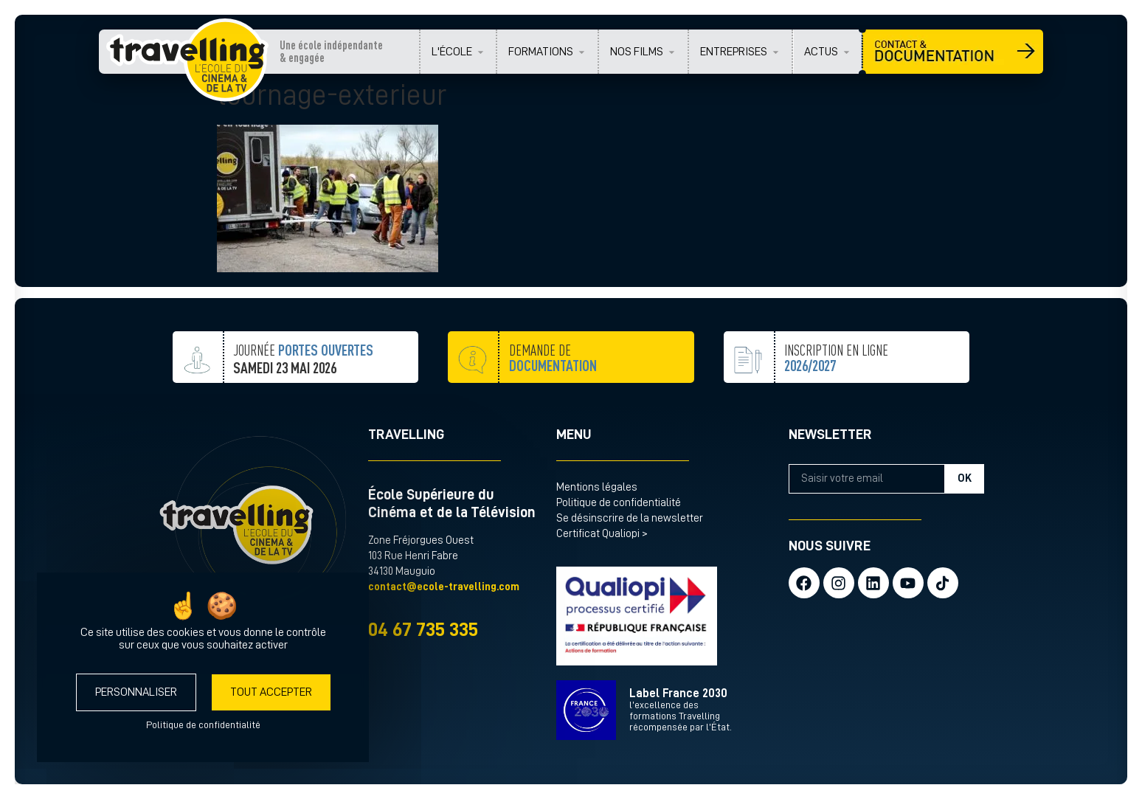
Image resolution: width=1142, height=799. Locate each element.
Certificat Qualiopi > (602, 533)
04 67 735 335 (423, 630)
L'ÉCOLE (452, 52)
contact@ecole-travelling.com (443, 586)
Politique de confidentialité (618, 502)
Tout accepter (271, 692)
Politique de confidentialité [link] (203, 724)
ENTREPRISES (733, 52)
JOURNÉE (303, 372)
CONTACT (952, 52)
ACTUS (821, 52)
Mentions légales (596, 487)
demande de (553, 385)
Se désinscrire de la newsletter (629, 518)
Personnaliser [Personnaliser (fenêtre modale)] (136, 692)
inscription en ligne (836, 394)
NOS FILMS (636, 52)
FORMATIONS (540, 52)
